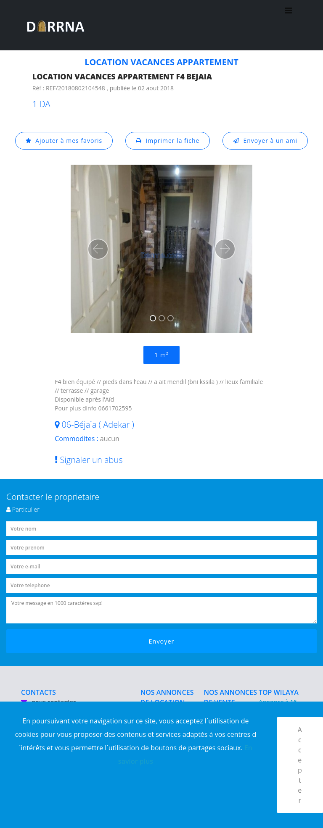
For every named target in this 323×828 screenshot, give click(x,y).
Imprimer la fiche (168, 141)
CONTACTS (38, 692)
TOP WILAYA (279, 692)
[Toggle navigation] (288, 25)
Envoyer (162, 641)
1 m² (161, 355)
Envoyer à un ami (265, 141)
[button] (98, 249)
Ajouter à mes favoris (64, 141)
